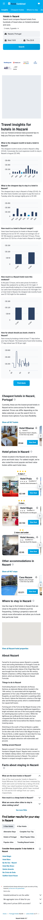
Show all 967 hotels (10, 422)
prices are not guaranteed (16, 888)
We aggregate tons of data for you (22, 899)
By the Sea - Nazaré (10, 863)
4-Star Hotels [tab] (21, 826)
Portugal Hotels (14, 914)
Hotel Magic (7, 856)
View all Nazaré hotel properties (15, 648)
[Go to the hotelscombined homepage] (17, 3)
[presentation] (15, 399)
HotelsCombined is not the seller (22, 895)
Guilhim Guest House (10, 876)
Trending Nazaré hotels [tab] (25, 842)
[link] (21, 383)
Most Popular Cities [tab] (27, 837)
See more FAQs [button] (21, 810)
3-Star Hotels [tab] (8, 826)
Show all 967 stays (9, 571)
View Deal (32, 442)
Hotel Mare (7, 859)
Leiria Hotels (30, 914)
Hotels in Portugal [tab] (10, 837)
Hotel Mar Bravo (8, 866)
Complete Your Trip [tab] (27, 832)
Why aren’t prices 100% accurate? (22, 903)
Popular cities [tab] (8, 842)
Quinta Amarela (8, 869)
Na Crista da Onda (9, 872)
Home (5, 914)
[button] (3, 3)
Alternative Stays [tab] (10, 832)
